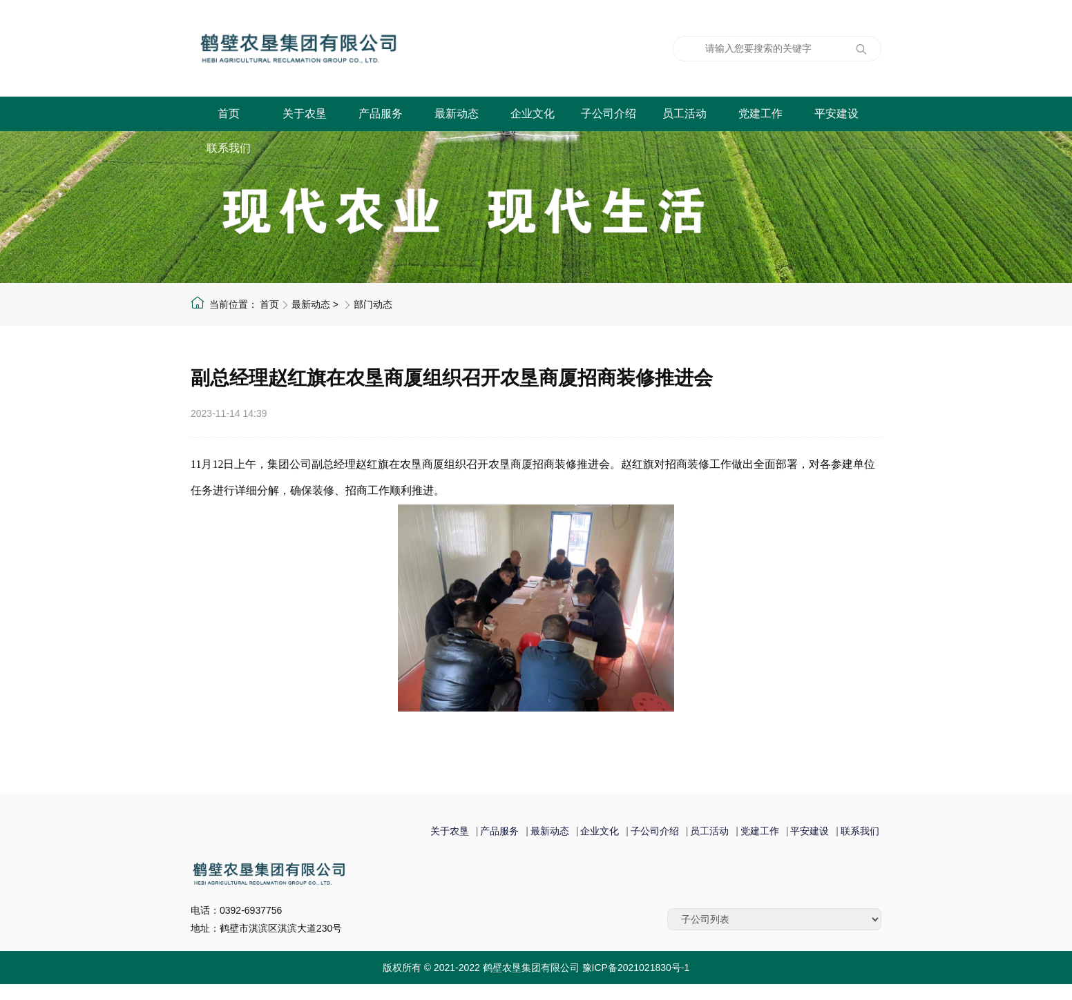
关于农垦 (305, 113)
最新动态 (456, 113)
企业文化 (532, 113)
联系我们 (229, 148)
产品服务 (380, 113)
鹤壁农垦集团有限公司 (367, 48)
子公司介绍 (608, 113)
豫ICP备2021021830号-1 (636, 967)
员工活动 (684, 113)
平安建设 (836, 113)
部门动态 (373, 304)
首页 (229, 113)
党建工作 (760, 113)
